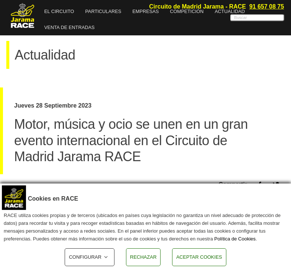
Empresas (145, 11)
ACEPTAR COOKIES (199, 257)
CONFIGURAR (89, 257)
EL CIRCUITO (59, 11)
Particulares (103, 11)
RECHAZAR (143, 257)
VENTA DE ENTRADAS (69, 27)
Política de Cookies (235, 239)
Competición (186, 11)
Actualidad (230, 11)
